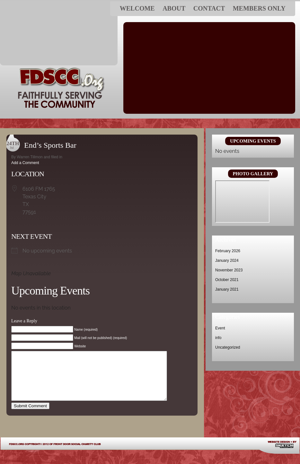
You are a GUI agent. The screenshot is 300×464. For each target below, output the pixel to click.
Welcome (137, 8)
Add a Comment (25, 163)
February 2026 (227, 251)
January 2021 (227, 289)
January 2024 (227, 260)
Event (220, 328)
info (218, 338)
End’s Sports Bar (50, 145)
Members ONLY (259, 8)
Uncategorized (227, 347)
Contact (209, 8)
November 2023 (229, 270)
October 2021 (227, 280)
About (174, 8)
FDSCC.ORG (59, 33)
